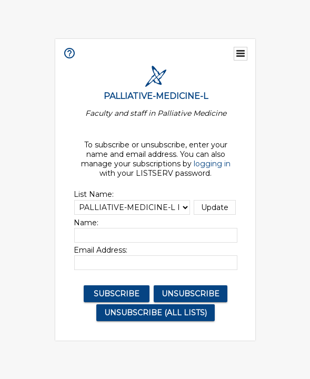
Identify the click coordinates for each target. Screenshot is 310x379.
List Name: (94, 194)
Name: (86, 222)
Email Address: (100, 250)
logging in (212, 163)
